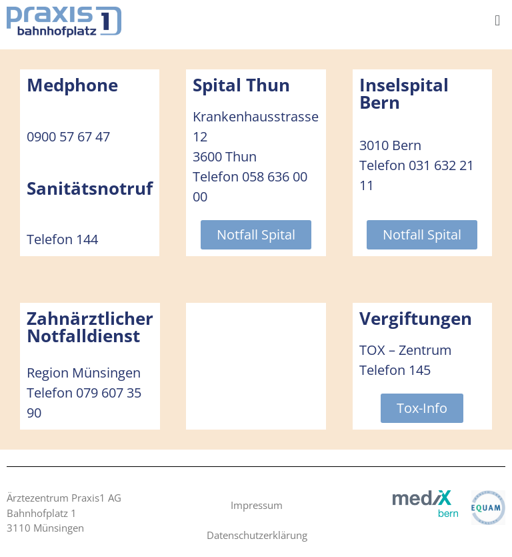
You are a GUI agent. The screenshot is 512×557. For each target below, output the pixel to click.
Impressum (257, 505)
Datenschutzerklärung (257, 535)
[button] (497, 20)
